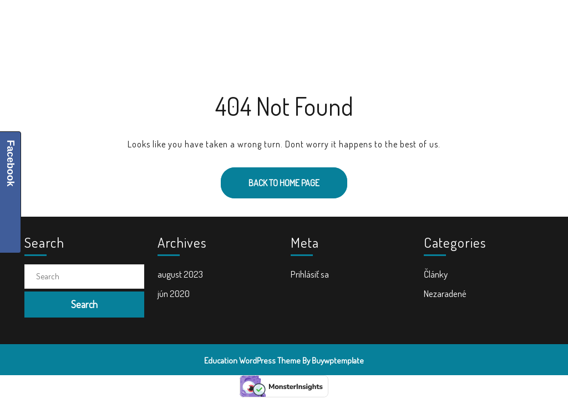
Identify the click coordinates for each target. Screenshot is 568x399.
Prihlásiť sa (310, 274)
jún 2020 (174, 293)
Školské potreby (187, 22)
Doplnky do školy (362, 22)
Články (436, 274)
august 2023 (180, 274)
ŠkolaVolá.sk (85, 22)
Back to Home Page (270, 177)
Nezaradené (445, 293)
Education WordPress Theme (252, 360)
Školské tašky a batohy (274, 22)
